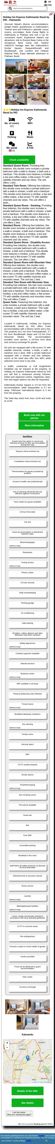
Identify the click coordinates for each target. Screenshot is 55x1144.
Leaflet (34, 1082)
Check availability (19, 160)
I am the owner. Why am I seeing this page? (19, 1113)
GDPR (28, 1141)
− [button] (7, 1047)
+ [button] (7, 1043)
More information (34, 425)
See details (27, 1103)
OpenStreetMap (45, 1082)
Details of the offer (27, 1091)
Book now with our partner (34, 416)
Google (41, 1136)
